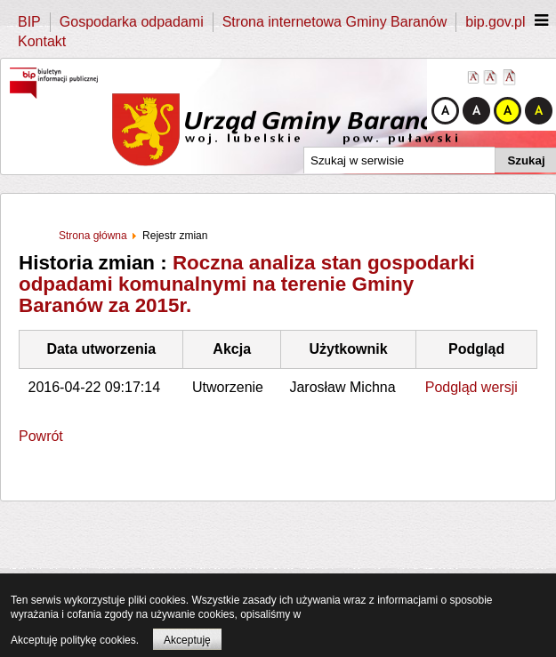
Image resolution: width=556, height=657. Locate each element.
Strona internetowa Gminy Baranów (334, 21)
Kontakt (42, 41)
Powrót (41, 436)
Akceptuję (187, 640)
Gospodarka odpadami (132, 21)
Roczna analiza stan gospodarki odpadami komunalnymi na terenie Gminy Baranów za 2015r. (247, 284)
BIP (29, 21)
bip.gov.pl (495, 21)
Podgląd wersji (471, 387)
